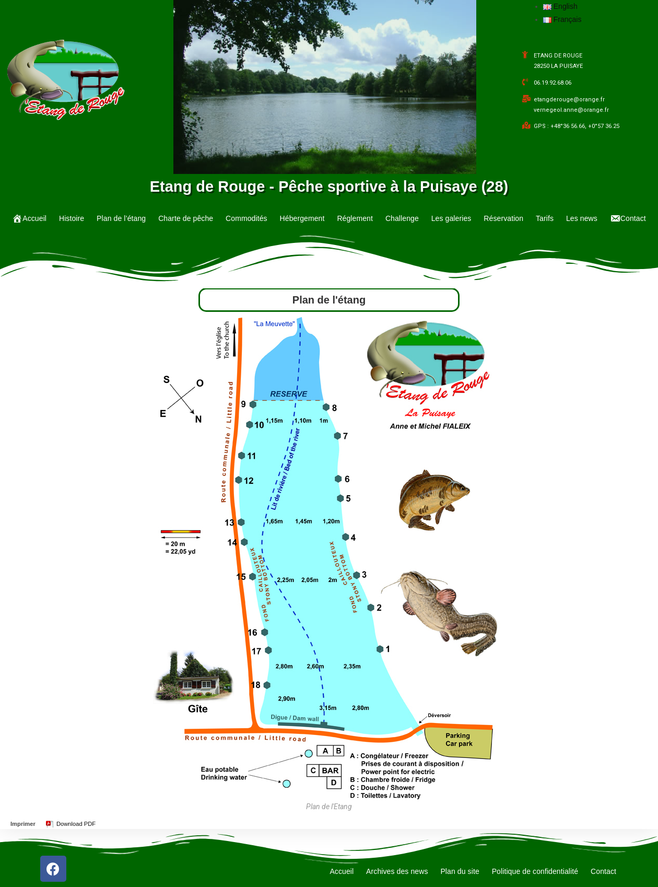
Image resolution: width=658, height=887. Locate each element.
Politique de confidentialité (535, 871)
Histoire (71, 218)
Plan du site (459, 871)
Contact (603, 871)
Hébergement (302, 218)
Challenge (402, 218)
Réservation (503, 218)
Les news (581, 218)
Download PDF (76, 824)
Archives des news (397, 871)
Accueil (342, 871)
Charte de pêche (185, 218)
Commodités (246, 218)
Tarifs (545, 218)
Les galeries (451, 218)
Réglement (355, 218)
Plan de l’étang (121, 218)
